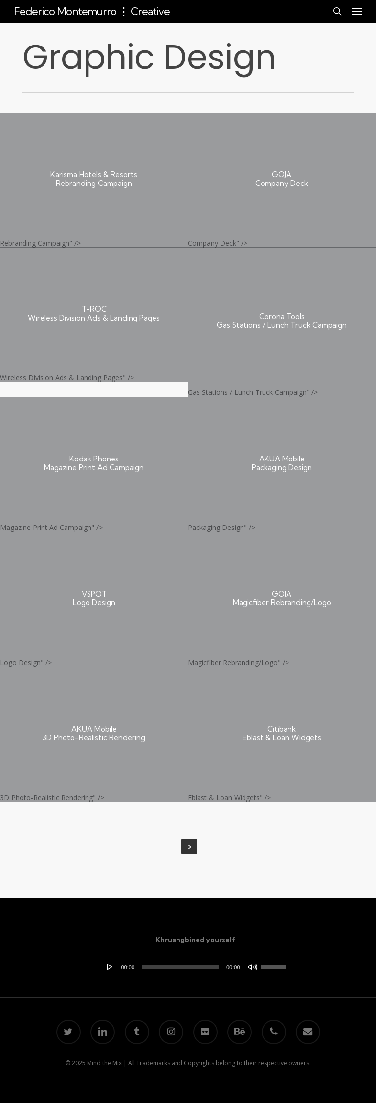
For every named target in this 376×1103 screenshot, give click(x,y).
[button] (357, 11)
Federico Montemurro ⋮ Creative (92, 11)
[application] (195, 967)
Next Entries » (189, 846)
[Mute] (252, 967)
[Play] (110, 967)
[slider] (180, 967)
